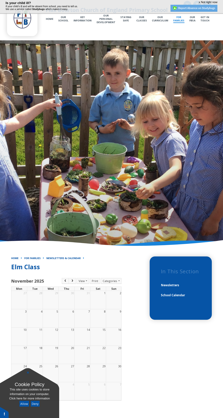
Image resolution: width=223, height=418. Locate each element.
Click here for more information (29, 398)
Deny (35, 404)
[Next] (72, 281)
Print (95, 281)
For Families (32, 258)
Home (15, 258)
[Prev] (65, 281)
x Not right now (208, 2)
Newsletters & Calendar (63, 258)
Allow (24, 404)
